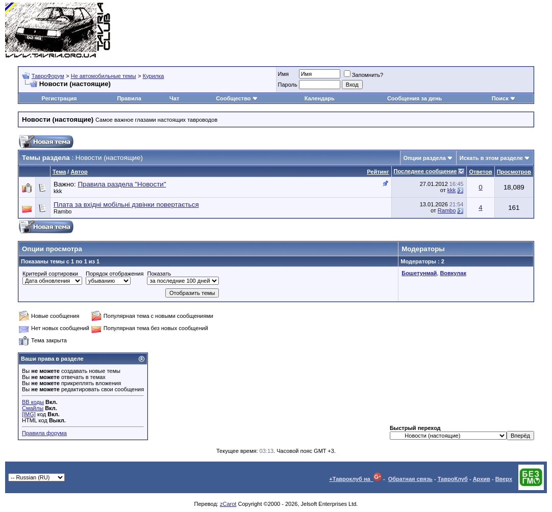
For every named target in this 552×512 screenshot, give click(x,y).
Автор (78, 172)
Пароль (287, 85)
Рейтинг (378, 172)
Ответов (480, 172)
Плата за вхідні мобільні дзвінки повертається (126, 204)
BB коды (33, 402)
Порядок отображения (114, 274)
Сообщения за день (414, 98)
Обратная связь (410, 479)
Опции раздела (425, 158)
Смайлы (32, 408)
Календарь (320, 98)
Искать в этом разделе (491, 158)
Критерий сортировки (50, 274)
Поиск (504, 98)
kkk (58, 191)
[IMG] (29, 414)
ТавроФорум (48, 76)
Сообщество (237, 98)
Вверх (503, 479)
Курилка (153, 76)
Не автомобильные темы (103, 76)
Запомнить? (364, 75)
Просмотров (514, 172)
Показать (159, 274)
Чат (174, 98)
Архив (481, 479)
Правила (129, 98)
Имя (283, 74)
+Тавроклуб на (355, 479)
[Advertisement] (361, 30)
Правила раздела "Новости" (122, 184)
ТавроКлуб (453, 479)
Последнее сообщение (425, 171)
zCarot (228, 504)
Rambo (62, 211)
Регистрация (59, 98)
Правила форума (44, 433)
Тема (59, 172)
